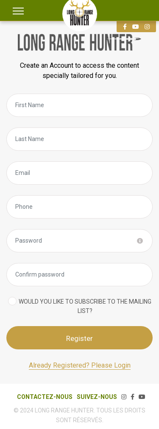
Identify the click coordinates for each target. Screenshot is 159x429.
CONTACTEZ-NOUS (45, 396)
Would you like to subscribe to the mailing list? (85, 306)
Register (79, 338)
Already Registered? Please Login (80, 365)
